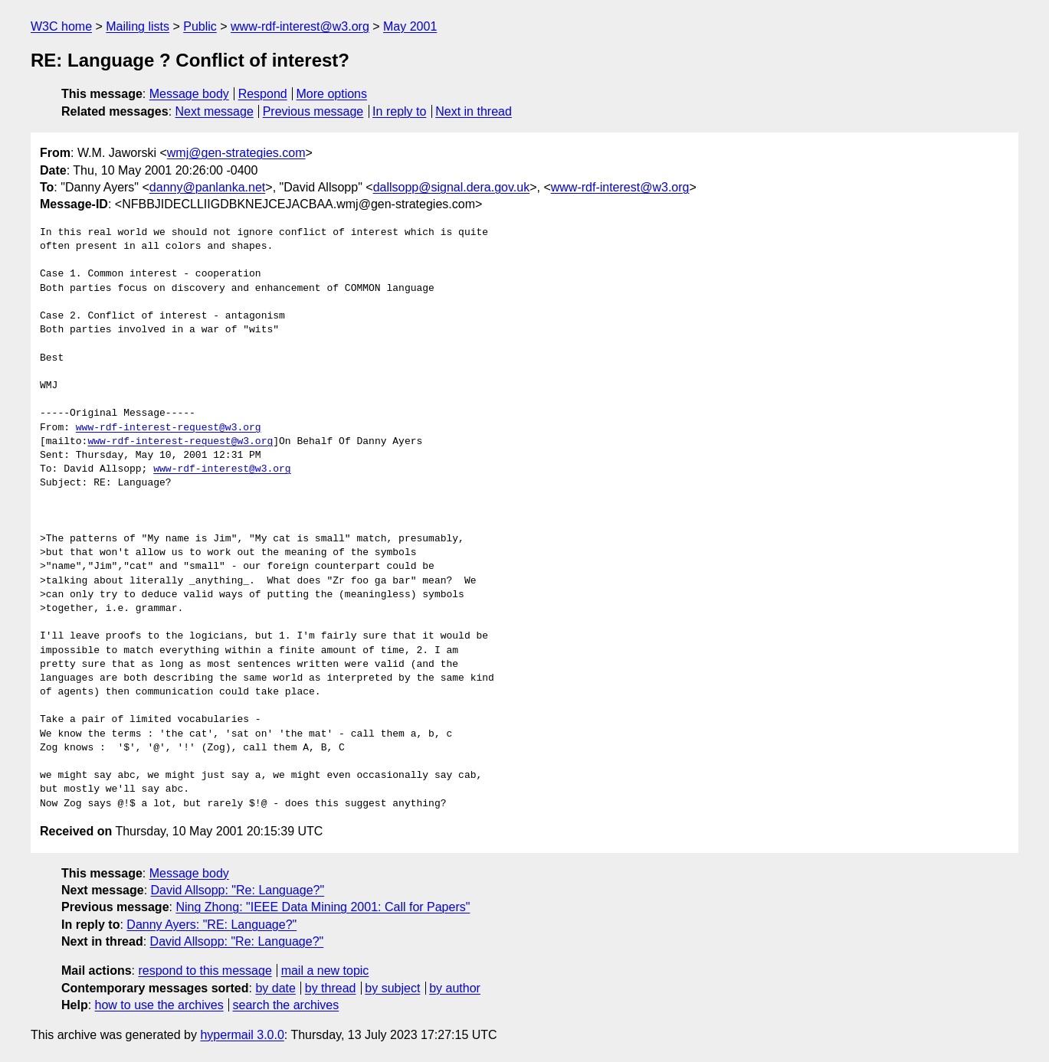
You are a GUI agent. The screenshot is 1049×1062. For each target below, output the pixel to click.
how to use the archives (159, 1004)
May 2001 (410, 26)
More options (332, 93)
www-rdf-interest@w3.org (300, 26)
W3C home (61, 26)
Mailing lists (137, 26)
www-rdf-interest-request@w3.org (168, 428)
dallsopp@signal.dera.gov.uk (451, 187)
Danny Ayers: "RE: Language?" (211, 924)
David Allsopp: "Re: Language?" (238, 890)
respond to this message (204, 970)
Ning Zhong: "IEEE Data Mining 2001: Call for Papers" (322, 906)
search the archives (286, 1004)
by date (275, 988)
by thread (330, 988)
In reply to (399, 111)
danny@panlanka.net (207, 187)
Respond (262, 93)
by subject (392, 988)
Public (200, 26)
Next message (214, 111)
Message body (189, 93)
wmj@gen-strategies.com (236, 152)
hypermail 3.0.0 (242, 1034)
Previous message (313, 111)
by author (454, 988)
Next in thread (473, 111)
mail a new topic (325, 970)
